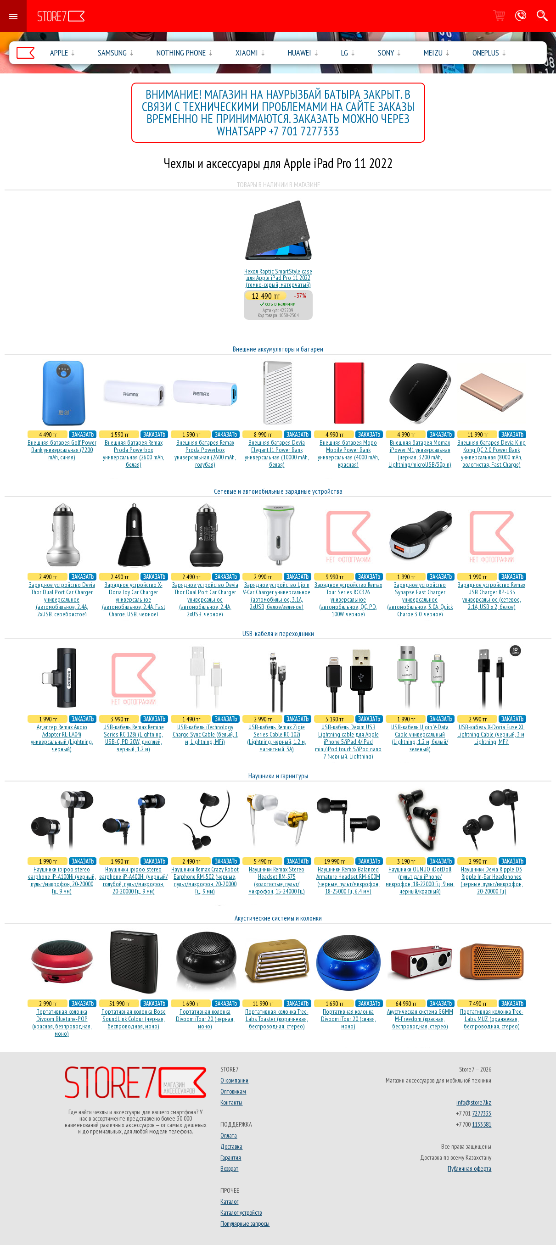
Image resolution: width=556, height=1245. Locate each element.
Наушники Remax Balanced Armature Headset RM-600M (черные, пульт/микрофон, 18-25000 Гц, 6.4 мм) (348, 880)
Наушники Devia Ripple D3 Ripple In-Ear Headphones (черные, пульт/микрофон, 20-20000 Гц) (492, 880)
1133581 (481, 1124)
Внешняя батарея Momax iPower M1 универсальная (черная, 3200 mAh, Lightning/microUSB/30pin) (419, 453)
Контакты (231, 1102)
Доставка (231, 1146)
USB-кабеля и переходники (278, 633)
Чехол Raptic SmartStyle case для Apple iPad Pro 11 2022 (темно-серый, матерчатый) (278, 278)
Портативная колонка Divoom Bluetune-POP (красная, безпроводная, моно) (62, 1022)
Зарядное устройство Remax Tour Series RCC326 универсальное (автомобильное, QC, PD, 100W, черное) (348, 599)
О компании (234, 1080)
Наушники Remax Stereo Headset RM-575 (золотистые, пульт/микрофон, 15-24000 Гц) (276, 880)
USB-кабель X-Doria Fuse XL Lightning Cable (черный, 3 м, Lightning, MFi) (491, 734)
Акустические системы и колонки (278, 918)
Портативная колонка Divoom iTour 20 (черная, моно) (205, 1018)
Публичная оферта (469, 1168)
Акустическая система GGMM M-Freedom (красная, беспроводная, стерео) (420, 1018)
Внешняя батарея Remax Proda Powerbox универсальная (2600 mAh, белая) (133, 453)
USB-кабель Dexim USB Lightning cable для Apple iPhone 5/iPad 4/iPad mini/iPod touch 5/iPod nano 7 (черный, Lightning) (348, 741)
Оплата (228, 1135)
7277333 (481, 1113)
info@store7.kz (473, 1102)
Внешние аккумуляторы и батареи (278, 349)
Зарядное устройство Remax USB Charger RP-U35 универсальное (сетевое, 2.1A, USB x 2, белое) (491, 596)
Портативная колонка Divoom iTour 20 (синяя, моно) (348, 1018)
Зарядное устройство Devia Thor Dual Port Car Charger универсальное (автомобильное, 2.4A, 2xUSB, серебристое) (62, 599)
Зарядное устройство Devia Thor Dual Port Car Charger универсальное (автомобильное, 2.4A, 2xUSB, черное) (205, 599)
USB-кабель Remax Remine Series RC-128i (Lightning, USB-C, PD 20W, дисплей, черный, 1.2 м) (133, 738)
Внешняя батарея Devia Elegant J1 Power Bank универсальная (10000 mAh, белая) (277, 453)
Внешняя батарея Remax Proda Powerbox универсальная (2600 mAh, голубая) (205, 453)
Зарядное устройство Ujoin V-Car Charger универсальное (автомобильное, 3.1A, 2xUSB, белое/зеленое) (276, 596)
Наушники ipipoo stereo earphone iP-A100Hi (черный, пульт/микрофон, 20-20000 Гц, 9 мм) (62, 880)
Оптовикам (233, 1091)
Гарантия (230, 1157)
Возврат (229, 1168)
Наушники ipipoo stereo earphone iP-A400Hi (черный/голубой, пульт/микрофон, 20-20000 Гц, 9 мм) (133, 880)
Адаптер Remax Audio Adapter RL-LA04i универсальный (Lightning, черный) (62, 738)
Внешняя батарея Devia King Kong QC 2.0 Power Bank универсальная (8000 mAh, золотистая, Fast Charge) (491, 453)
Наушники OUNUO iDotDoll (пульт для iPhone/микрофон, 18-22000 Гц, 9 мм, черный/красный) (420, 880)
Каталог (229, 1201)
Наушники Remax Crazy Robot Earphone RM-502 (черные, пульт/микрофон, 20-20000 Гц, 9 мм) (205, 880)
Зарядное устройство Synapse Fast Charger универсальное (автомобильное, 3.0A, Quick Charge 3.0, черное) (420, 599)
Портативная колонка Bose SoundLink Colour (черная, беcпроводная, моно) (133, 1018)
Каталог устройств (241, 1212)
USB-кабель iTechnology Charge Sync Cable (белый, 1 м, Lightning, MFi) (205, 734)
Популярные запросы (245, 1223)
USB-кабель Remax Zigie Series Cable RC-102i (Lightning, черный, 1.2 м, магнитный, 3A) (276, 738)
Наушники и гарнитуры (278, 775)
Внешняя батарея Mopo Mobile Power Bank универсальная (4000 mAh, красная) (348, 453)
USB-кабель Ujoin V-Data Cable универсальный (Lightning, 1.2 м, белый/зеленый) (420, 738)
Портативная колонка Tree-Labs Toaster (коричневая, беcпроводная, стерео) (277, 1018)
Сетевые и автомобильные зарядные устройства (278, 491)
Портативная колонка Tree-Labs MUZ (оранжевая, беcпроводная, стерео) (491, 1018)
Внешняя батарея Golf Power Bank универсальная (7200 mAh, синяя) (62, 449)
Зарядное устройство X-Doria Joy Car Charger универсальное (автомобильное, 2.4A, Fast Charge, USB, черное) (133, 599)
